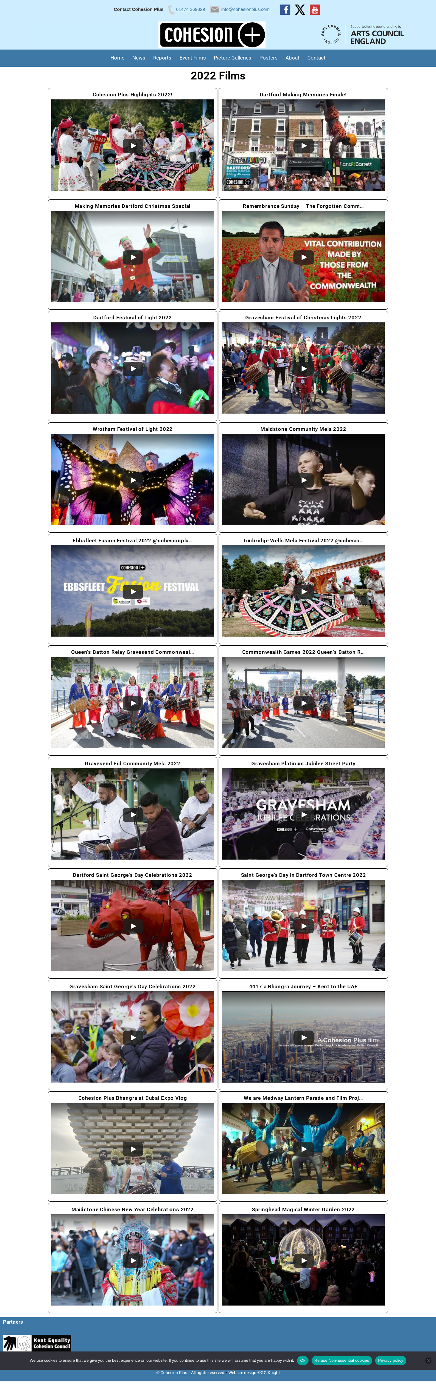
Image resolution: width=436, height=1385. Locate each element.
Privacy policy (390, 1360)
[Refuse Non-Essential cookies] (428, 1361)
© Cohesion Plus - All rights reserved (190, 1372)
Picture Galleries (232, 58)
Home (117, 58)
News (138, 58)
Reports (162, 58)
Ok (302, 1360)
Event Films (193, 58)
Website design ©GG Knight (254, 1372)
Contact (316, 58)
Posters (268, 58)
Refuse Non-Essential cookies (342, 1360)
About (292, 58)
